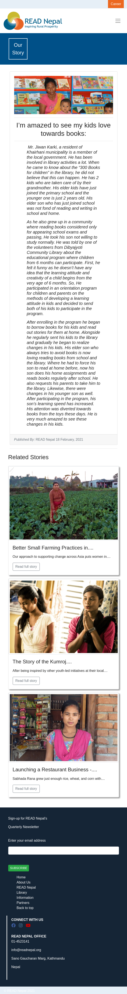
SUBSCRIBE (18, 868)
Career (116, 4)
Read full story (26, 566)
